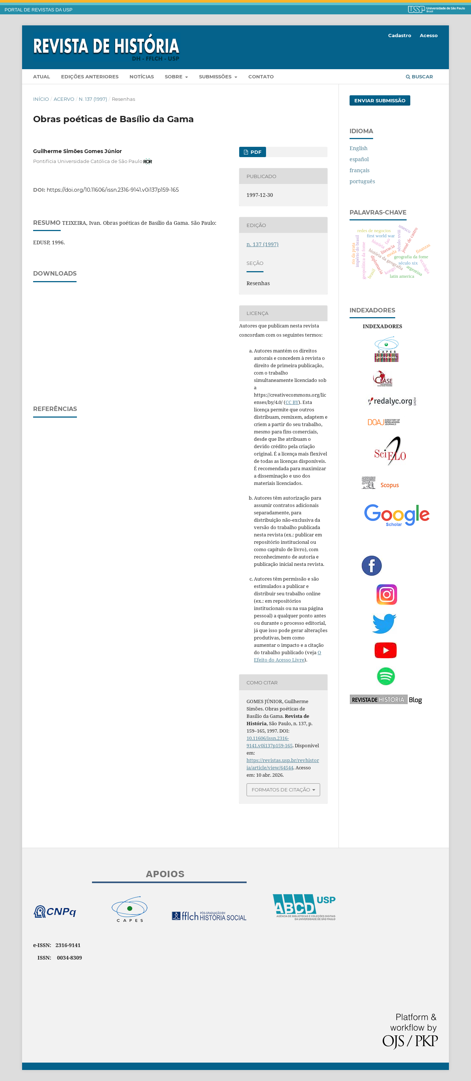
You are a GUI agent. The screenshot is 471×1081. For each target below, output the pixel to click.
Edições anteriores (89, 76)
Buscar (419, 76)
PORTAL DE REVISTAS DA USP (38, 10)
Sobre (174, 76)
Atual (41, 76)
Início (41, 99)
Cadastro (399, 35)
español (359, 159)
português (362, 181)
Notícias (142, 76)
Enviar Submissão (380, 100)
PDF (255, 152)
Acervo (64, 99)
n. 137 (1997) (93, 99)
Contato (261, 76)
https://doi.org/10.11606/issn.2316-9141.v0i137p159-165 (113, 190)
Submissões (216, 76)
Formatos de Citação (281, 790)
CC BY (292, 402)
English (359, 148)
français (359, 170)
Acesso (429, 35)
